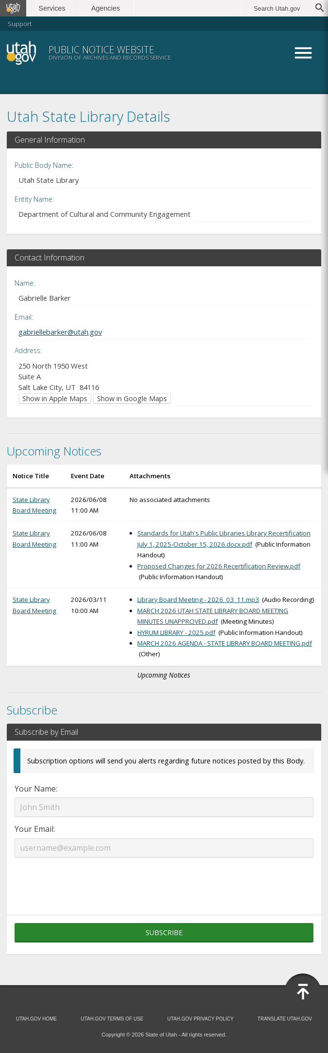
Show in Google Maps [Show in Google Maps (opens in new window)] (132, 398)
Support (20, 23)
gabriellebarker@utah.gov (60, 332)
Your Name (35, 788)
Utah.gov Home (36, 1018)
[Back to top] (302, 991)
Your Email (34, 829)
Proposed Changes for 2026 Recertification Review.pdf (218, 566)
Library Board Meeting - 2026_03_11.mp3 (198, 599)
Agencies (105, 8)
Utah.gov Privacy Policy (200, 1018)
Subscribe (164, 932)
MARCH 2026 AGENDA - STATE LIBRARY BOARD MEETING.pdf (224, 643)
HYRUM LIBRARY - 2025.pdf (176, 632)
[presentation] (164, 880)
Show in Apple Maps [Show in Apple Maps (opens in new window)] (54, 398)
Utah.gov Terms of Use (112, 1018)
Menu (302, 53)
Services (52, 8)
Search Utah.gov (277, 8)
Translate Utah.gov (285, 1018)
